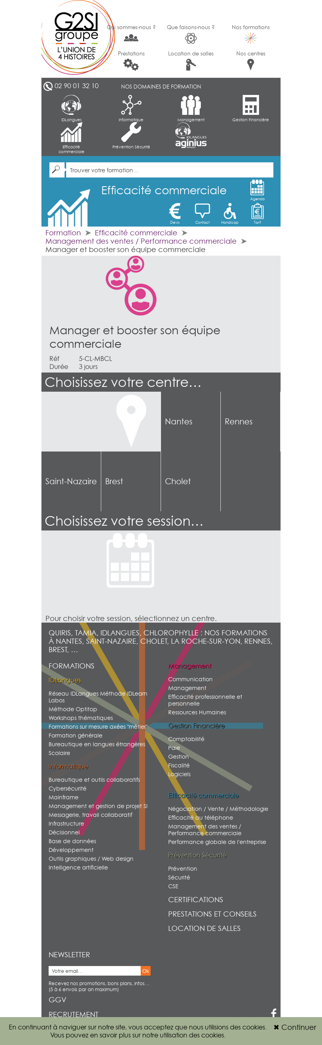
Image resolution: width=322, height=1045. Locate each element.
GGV (58, 1000)
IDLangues (71, 108)
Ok (145, 971)
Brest (114, 481)
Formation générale (75, 735)
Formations (71, 666)
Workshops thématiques (81, 717)
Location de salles (191, 60)
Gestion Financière (250, 108)
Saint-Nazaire (71, 481)
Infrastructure (66, 823)
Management (190, 108)
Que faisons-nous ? (191, 34)
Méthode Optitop (73, 709)
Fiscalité (179, 765)
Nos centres (250, 60)
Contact (202, 214)
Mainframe (64, 797)
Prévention (182, 868)
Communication (190, 679)
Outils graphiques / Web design (91, 858)
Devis (175, 214)
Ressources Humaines (197, 712)
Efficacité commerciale (71, 138)
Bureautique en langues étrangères (97, 744)
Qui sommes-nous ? (131, 33)
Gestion (178, 756)
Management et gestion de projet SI (98, 805)
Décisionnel (64, 832)
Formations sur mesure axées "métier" (98, 726)
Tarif (257, 214)
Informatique (131, 108)
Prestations (131, 60)
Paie (174, 747)
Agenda (257, 190)
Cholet (178, 481)
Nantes (178, 421)
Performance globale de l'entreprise (217, 841)
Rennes (239, 421)
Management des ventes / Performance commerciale (141, 241)
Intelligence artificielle (78, 867)
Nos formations (251, 34)
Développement (71, 849)
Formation (63, 233)
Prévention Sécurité (131, 135)
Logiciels (179, 774)
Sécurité (179, 877)
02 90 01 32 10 (76, 86)
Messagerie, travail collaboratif (90, 814)
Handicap (229, 214)
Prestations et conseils (212, 914)
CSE (173, 886)
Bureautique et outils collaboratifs (94, 779)
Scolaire (59, 752)
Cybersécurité (67, 788)
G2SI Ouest (71, 39)
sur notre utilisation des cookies (178, 1035)
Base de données (72, 841)
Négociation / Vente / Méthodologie (218, 808)
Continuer (294, 1027)
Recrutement (73, 1014)
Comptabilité (186, 738)
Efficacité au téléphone (200, 817)
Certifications (195, 899)
